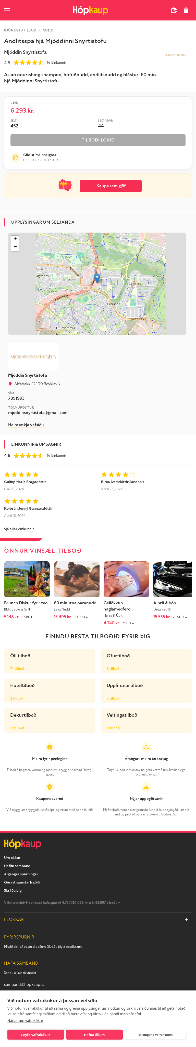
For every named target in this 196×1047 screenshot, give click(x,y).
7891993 (16, 398)
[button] (97, 278)
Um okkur (12, 857)
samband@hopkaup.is (24, 984)
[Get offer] (98, 1036)
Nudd (48, 30)
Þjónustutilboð (20, 30)
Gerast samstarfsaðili (22, 882)
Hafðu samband (17, 866)
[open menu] (7, 10)
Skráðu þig (13, 890)
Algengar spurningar (21, 874)
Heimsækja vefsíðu (26, 425)
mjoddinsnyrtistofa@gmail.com (38, 413)
